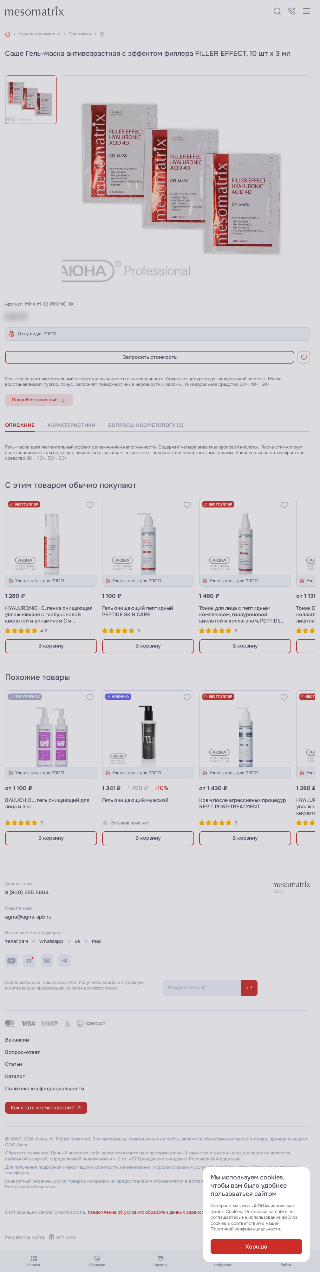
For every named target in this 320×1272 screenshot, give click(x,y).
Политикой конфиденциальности (245, 1229)
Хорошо (256, 1246)
